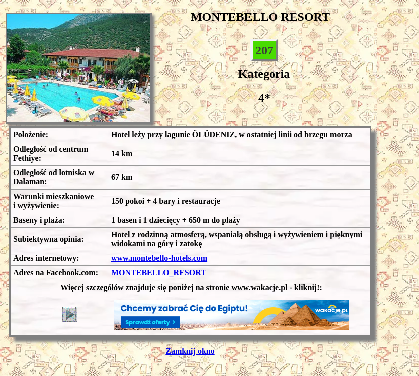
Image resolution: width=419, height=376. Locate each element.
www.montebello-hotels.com (159, 258)
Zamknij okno (189, 351)
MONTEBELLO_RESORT (158, 272)
